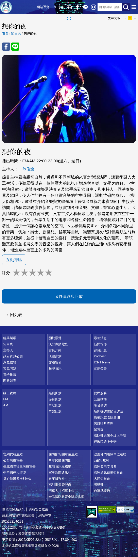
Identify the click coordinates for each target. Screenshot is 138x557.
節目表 (16, 33)
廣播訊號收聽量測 (107, 417)
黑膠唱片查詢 (103, 423)
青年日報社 (57, 478)
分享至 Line (15, 47)
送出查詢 (126, 7)
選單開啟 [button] (134, 7)
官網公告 (100, 368)
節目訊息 (100, 350)
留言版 (99, 429)
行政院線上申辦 (105, 441)
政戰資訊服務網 (60, 466)
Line (85, 7)
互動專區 (14, 260)
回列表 (16, 314)
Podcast (100, 356)
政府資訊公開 (13, 356)
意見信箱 (9, 362)
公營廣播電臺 (13, 460)
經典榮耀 (9, 338)
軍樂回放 (55, 411)
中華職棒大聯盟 (14, 472)
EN (54, 7)
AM (5, 405)
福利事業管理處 (60, 484)
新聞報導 (100, 344)
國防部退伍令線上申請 (110, 435)
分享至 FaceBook (6, 47)
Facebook (77, 7)
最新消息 (100, 338)
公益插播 (100, 399)
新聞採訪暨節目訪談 (108, 411)
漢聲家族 (55, 356)
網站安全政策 (38, 509)
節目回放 (55, 399)
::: (69, 18)
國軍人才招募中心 (61, 490)
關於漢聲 (55, 338)
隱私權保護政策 (13, 509)
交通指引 (55, 362)
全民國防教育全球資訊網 (66, 496)
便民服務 (100, 393)
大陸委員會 (102, 478)
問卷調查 (9, 380)
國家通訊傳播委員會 (108, 472)
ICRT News (102, 362)
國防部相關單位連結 (63, 454)
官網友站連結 (13, 454)
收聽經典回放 (70, 296)
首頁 (5, 33)
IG (93, 7)
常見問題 (9, 368)
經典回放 (69, 7)
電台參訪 (100, 405)
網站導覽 (43, 7)
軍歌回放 (55, 405)
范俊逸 (28, 169)
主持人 (8, 350)
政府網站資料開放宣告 (18, 515)
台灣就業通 (102, 490)
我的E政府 (101, 460)
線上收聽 (61, 7)
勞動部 (99, 484)
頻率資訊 (55, 368)
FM (5, 399)
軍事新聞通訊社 (60, 472)
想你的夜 (30, 33)
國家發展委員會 (105, 466)
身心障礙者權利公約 (17, 478)
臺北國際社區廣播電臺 (19, 466)
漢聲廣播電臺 (6, 7)
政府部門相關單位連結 (110, 454)
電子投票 (9, 374)
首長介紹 (55, 350)
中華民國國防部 (60, 460)
